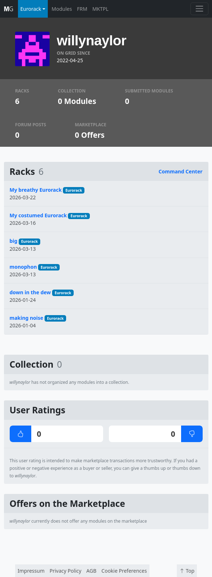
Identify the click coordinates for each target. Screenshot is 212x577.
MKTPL (100, 8)
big (14, 240)
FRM (82, 8)
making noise (26, 317)
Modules (62, 8)
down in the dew (30, 292)
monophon (23, 266)
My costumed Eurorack (38, 215)
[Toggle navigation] (199, 9)
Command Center (180, 171)
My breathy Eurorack (36, 189)
